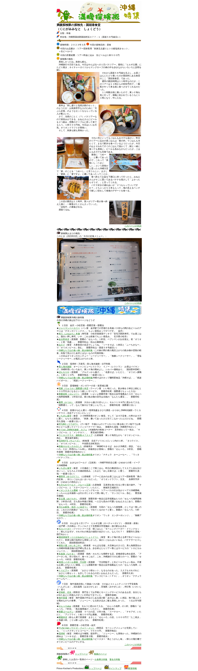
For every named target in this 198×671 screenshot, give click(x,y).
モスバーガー (65, 529)
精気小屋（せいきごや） (70, 545)
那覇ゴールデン (66, 612)
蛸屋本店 (63, 617)
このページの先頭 (132, 226)
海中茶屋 (63, 598)
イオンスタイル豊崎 (68, 490)
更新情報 (132, 668)
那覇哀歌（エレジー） (69, 394)
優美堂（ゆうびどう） (69, 476)
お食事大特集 (101, 659)
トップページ (81, 654)
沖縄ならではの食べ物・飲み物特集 (76, 350)
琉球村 (62, 633)
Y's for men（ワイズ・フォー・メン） (77, 628)
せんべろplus (65, 606)
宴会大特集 (114, 659)
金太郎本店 (64, 339)
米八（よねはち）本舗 (69, 334)
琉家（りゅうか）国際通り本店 (73, 388)
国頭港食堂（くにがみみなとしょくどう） (79, 537)
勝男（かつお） (66, 402)
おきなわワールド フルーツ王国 (75, 485)
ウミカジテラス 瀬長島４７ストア (76, 435)
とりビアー (64, 570)
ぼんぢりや (64, 372)
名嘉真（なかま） (67, 554)
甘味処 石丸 (65, 592)
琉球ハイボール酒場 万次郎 (72, 562)
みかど (62, 345)
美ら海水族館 (65, 367)
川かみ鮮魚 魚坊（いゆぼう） (73, 507)
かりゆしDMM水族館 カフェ (73, 430)
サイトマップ (115, 668)
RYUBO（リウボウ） (69, 424)
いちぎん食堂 (65, 416)
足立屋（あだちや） (68, 499)
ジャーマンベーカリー (69, 328)
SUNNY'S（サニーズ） (70, 441)
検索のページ (100, 654)
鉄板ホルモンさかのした (70, 446)
